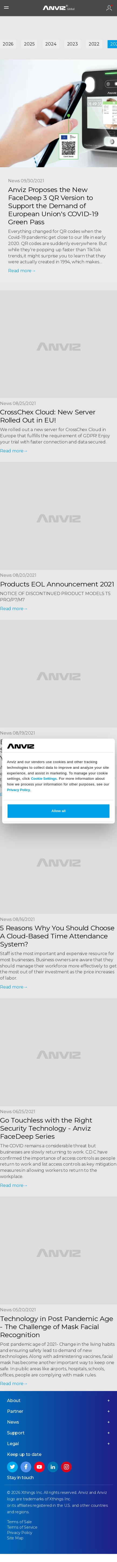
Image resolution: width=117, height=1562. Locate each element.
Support (16, 1432)
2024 (50, 44)
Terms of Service (22, 1527)
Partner (15, 1411)
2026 (8, 44)
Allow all (58, 811)
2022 (94, 44)
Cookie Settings (44, 779)
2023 (72, 44)
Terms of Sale (19, 1521)
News (13, 1422)
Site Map (15, 1538)
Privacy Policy (18, 790)
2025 (29, 44)
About (13, 1400)
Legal (13, 1443)
